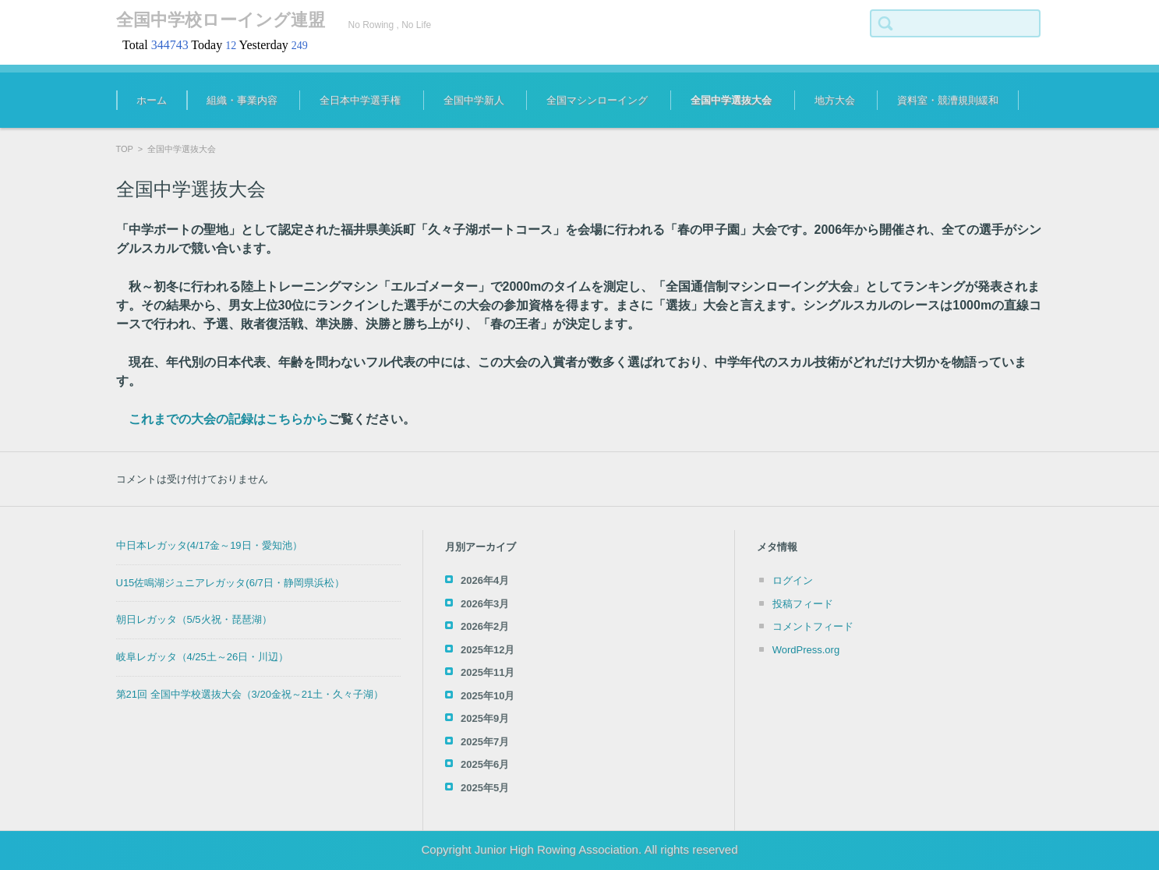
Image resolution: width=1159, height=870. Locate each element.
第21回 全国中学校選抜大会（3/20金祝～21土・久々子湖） (250, 694)
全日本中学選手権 (360, 100)
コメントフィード (812, 626)
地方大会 (834, 100)
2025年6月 (485, 764)
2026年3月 (485, 604)
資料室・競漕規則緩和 (947, 100)
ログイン (792, 580)
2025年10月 (487, 696)
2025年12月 (487, 650)
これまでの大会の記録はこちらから (228, 419)
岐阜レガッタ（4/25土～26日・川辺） (202, 657)
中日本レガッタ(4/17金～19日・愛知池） (209, 545)
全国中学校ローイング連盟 (220, 20)
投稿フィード (802, 604)
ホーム (151, 100)
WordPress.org (805, 650)
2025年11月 (487, 672)
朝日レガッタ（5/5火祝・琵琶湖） (194, 619)
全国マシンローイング (597, 100)
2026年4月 (485, 580)
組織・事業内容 (242, 100)
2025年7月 (485, 742)
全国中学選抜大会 (731, 100)
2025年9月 (485, 718)
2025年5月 (485, 788)
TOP (124, 149)
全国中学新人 (473, 100)
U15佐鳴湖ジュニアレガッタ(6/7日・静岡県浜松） (230, 583)
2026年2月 (485, 626)
